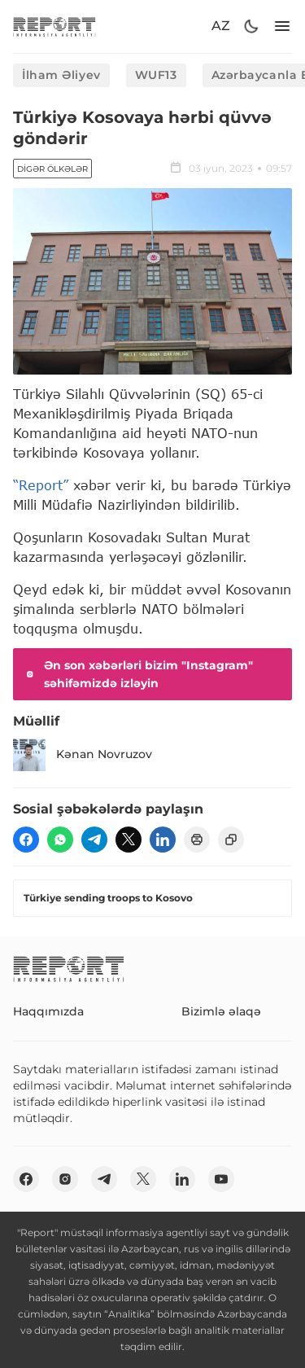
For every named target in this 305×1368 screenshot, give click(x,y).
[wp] (60, 839)
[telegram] (94, 839)
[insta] (65, 1179)
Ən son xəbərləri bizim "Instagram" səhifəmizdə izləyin (138, 674)
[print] (197, 839)
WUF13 (156, 75)
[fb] (26, 839)
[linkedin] (163, 839)
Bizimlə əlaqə (221, 1011)
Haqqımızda (48, 1011)
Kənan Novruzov (82, 755)
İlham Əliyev (61, 75)
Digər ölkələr (52, 169)
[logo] (54, 26)
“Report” (40, 485)
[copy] (231, 839)
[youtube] (221, 1179)
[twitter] (128, 839)
